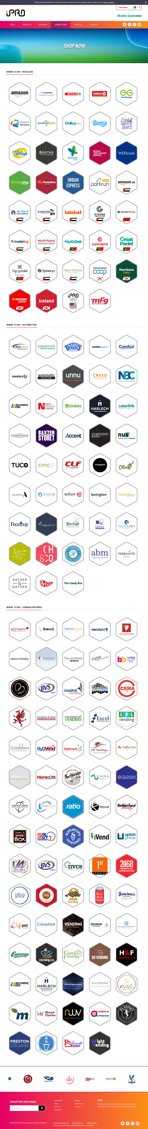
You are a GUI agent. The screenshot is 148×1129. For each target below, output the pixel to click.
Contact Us (58, 1110)
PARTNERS (43, 25)
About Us (57, 1107)
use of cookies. (108, 2)
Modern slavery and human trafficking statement (73, 1125)
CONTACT (94, 25)
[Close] (145, 2)
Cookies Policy (77, 1123)
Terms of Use (92, 1123)
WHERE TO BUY (61, 25)
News (56, 1104)
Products (78, 1107)
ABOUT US (78, 25)
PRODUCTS (27, 25)
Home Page (58, 1100)
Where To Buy (79, 1104)
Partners (77, 1100)
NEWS (12, 25)
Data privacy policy (61, 1123)
